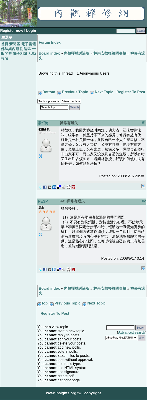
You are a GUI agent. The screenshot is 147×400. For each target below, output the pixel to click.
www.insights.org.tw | (64, 393)
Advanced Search (131, 332)
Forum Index (50, 42)
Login (31, 31)
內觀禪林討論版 (76, 53)
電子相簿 (20, 53)
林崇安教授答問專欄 (109, 53)
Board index (49, 53)
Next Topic (104, 92)
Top (44, 303)
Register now (12, 31)
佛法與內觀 (10, 49)
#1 (144, 123)
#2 (144, 201)
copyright (92, 393)
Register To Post (130, 92)
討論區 (25, 49)
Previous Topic (75, 92)
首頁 (4, 44)
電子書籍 (28, 44)
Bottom (48, 92)
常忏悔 (43, 123)
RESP (43, 201)
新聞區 (14, 44)
